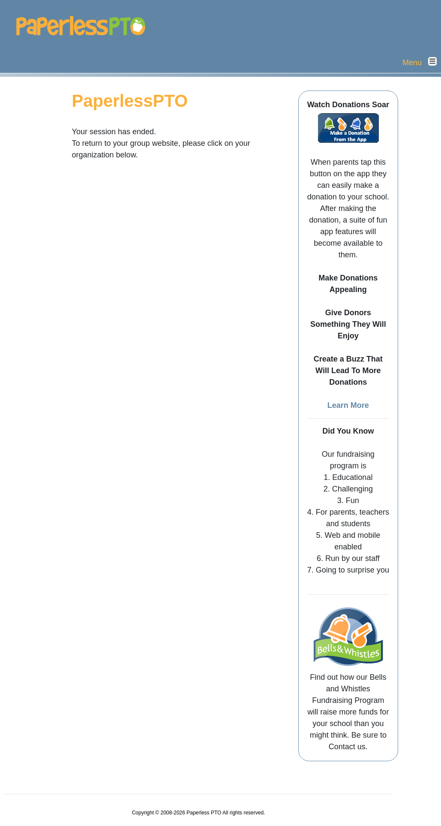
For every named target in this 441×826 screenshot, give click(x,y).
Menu (421, 62)
